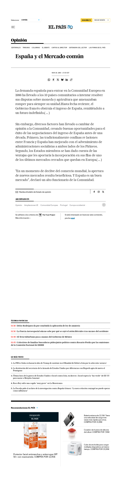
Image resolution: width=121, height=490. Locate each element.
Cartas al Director (59, 48)
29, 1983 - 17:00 (60, 73)
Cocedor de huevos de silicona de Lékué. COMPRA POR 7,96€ (97, 431)
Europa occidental (77, 205)
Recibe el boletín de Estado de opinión (35, 192)
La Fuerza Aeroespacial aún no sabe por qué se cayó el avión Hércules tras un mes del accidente (63, 331)
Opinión (19, 40)
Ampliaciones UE (31, 205)
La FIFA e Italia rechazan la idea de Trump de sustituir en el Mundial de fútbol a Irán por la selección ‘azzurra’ (60, 363)
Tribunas (26, 48)
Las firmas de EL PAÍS (97, 48)
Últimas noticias (19, 321)
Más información (23, 218)
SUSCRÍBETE (86, 20)
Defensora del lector (78, 48)
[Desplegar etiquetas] (104, 205)
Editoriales (16, 48)
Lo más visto (17, 357)
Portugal (63, 205)
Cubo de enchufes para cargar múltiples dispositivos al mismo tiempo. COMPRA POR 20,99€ (96, 447)
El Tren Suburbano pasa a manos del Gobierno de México (44, 337)
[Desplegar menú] (13, 27)
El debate (46, 48)
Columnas (36, 48)
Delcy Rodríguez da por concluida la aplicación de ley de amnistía (48, 325)
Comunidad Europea (49, 205)
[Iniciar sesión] (101, 20)
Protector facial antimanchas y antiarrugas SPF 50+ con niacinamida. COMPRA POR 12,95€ (35, 455)
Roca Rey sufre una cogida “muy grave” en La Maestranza (37, 383)
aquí (73, 218)
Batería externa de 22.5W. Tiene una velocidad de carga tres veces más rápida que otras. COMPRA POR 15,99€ (97, 418)
